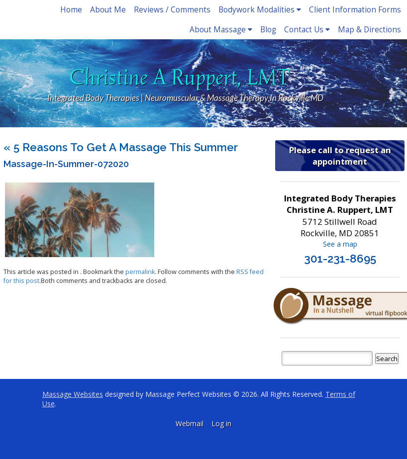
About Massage (221, 29)
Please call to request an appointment (340, 155)
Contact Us (307, 29)
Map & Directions (369, 29)
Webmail (190, 423)
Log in (221, 423)
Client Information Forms (355, 9)
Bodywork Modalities (259, 9)
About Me (108, 9)
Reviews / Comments (172, 9)
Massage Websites (72, 394)
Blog (268, 29)
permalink (140, 272)
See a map (340, 244)
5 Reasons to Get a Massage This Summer (120, 147)
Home (71, 9)
